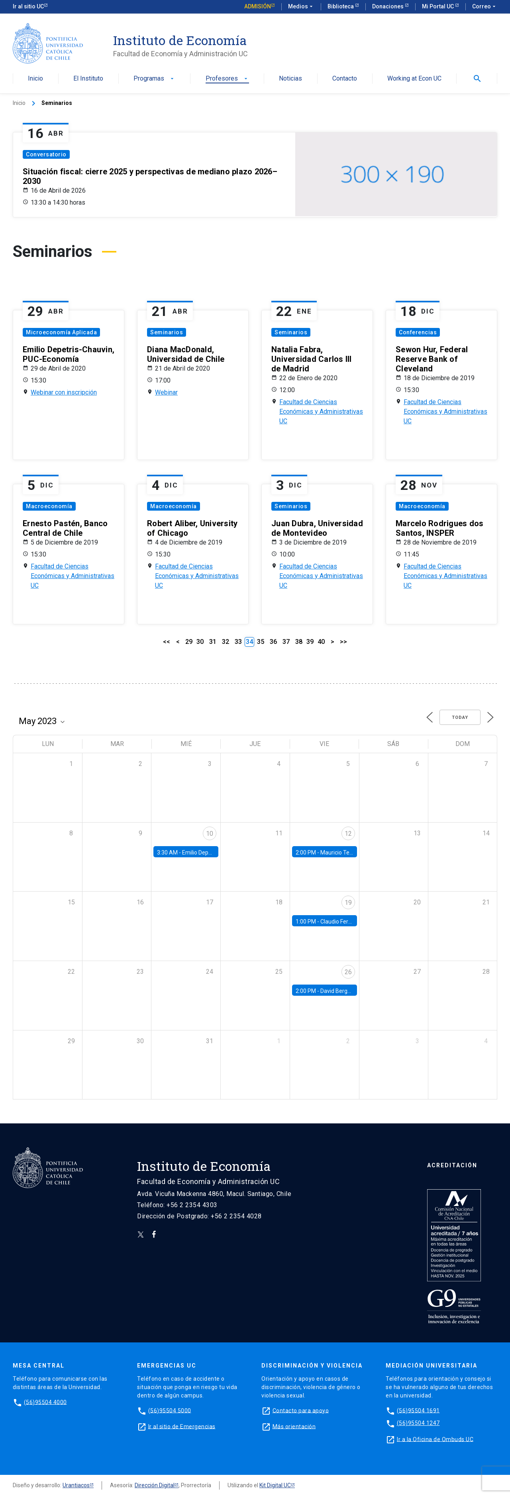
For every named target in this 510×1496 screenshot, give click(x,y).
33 (238, 641)
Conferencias (418, 332)
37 (286, 641)
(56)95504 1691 (418, 1410)
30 (200, 641)
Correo (484, 6)
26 (348, 972)
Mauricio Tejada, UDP (346, 852)
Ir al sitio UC (28, 6)
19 (348, 902)
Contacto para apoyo (301, 1410)
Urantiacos (76, 1485)
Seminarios (166, 332)
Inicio (35, 78)
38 (298, 641)
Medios (301, 6)
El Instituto (88, 78)
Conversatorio (46, 154)
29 (188, 641)
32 (225, 641)
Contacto (344, 78)
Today (460, 717)
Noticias (290, 78)
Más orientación (294, 1426)
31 (212, 641)
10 (209, 833)
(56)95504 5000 (169, 1410)
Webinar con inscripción (64, 392)
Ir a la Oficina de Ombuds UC (435, 1439)
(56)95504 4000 (45, 1402)
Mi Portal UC (438, 6)
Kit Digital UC (275, 1485)
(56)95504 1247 (418, 1423)
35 (260, 641)
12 (348, 833)
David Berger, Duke (343, 991)
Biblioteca (341, 6)
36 (273, 641)
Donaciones (388, 6)
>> (343, 641)
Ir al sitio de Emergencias (182, 1426)
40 (321, 641)
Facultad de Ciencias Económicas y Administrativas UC (321, 411)
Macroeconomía (49, 506)
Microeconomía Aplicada (61, 332)
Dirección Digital (155, 1485)
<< (166, 641)
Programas (154, 78)
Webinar (166, 392)
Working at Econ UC (414, 78)
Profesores (227, 78)
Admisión (257, 6)
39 (310, 641)
